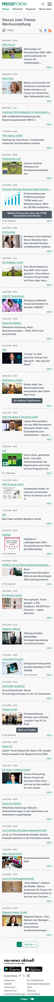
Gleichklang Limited (12, 380)
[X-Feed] (40, 30)
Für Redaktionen (35, 980)
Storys (5, 9)
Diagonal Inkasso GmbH (14, 912)
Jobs (29, 987)
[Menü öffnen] (49, 4)
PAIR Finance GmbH (12, 484)
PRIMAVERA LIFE (11, 159)
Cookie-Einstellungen (15, 994)
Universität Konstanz (12, 659)
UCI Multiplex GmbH (12, 262)
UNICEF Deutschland (13, 296)
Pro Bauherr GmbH (12, 595)
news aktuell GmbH (12, 854)
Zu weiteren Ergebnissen (27, 400)
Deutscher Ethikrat (11, 323)
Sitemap (31, 990)
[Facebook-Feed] (45, 30)
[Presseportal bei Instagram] (27, 975)
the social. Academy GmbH (16, 770)
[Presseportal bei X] (23, 976)
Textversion (10, 987)
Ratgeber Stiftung (11, 629)
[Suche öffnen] (42, 4)
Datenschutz (10, 990)
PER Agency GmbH (12, 135)
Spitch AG (7, 746)
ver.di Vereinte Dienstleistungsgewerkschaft (24, 830)
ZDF (4, 350)
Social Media (33, 994)
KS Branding (8, 232)
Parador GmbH (10, 709)
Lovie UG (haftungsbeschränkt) (18, 878)
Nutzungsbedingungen (38, 984)
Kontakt (8, 984)
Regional (31, 9)
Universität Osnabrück (13, 686)
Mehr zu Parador (27, 730)
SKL (4, 514)
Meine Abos (45, 9)
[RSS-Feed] (50, 30)
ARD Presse (8, 45)
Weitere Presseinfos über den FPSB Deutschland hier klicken (27, 214)
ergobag (6, 534)
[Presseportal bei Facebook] (19, 976)
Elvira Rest (7, 78)
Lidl (4, 451)
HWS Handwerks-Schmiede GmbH (20, 417)
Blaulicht (17, 9)
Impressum (9, 980)
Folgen (27, 999)
